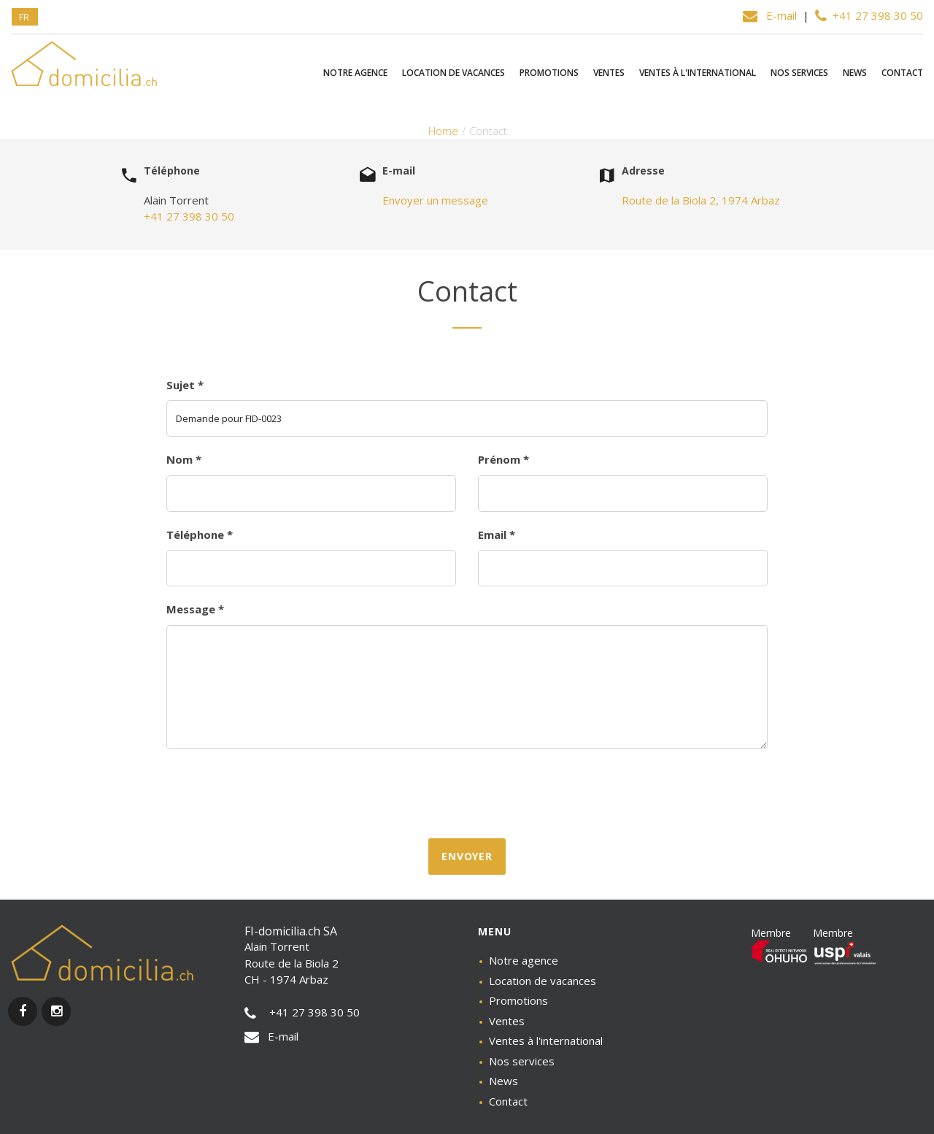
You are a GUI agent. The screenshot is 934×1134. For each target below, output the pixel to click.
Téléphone (199, 534)
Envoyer (467, 856)
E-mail (771, 15)
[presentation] (467, 792)
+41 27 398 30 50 (869, 15)
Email (496, 534)
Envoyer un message (435, 200)
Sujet (185, 385)
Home (443, 130)
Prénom (503, 459)
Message (195, 609)
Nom (183, 459)
